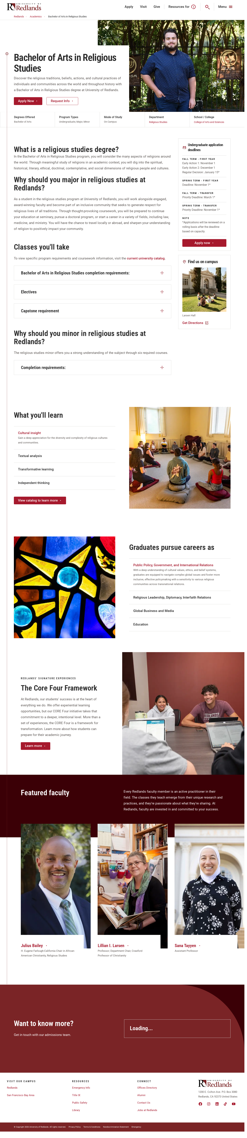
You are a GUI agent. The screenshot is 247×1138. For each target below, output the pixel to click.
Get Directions (195, 323)
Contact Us (143, 1102)
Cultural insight (29, 433)
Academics (38, 16)
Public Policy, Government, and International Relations (173, 565)
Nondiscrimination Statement (116, 1127)
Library (76, 1110)
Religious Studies (158, 122)
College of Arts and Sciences (209, 122)
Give (157, 7)
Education (140, 624)
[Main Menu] (225, 7)
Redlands (21, 16)
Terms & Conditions (91, 1127)
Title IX (76, 1095)
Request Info (62, 101)
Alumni (141, 1095)
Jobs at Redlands (147, 1110)
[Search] (207, 7)
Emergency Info (81, 1087)
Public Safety (79, 1102)
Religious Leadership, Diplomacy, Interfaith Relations (172, 597)
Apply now (204, 243)
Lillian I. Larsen (113, 945)
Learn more (35, 746)
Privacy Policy (75, 1127)
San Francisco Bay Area (20, 1095)
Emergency (136, 1127)
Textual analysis (30, 456)
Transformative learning (36, 469)
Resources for (182, 6)
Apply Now (28, 101)
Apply (129, 7)
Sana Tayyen (188, 945)
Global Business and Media (153, 611)
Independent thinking (34, 483)
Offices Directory (147, 1087)
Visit (143, 7)
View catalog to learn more (40, 500)
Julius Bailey (34, 945)
